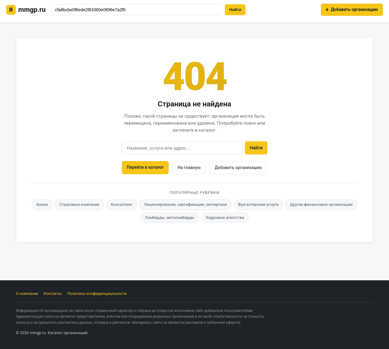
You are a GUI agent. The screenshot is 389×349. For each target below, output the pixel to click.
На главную (189, 167)
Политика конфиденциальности (97, 293)
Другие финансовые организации (321, 204)
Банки (42, 204)
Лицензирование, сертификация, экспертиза (185, 204)
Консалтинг (122, 204)
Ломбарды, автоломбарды (169, 217)
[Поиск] (136, 9)
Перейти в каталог (145, 167)
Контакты (52, 293)
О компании (27, 293)
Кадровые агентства (225, 217)
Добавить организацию (238, 167)
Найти (235, 9)
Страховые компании (79, 204)
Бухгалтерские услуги (259, 204)
